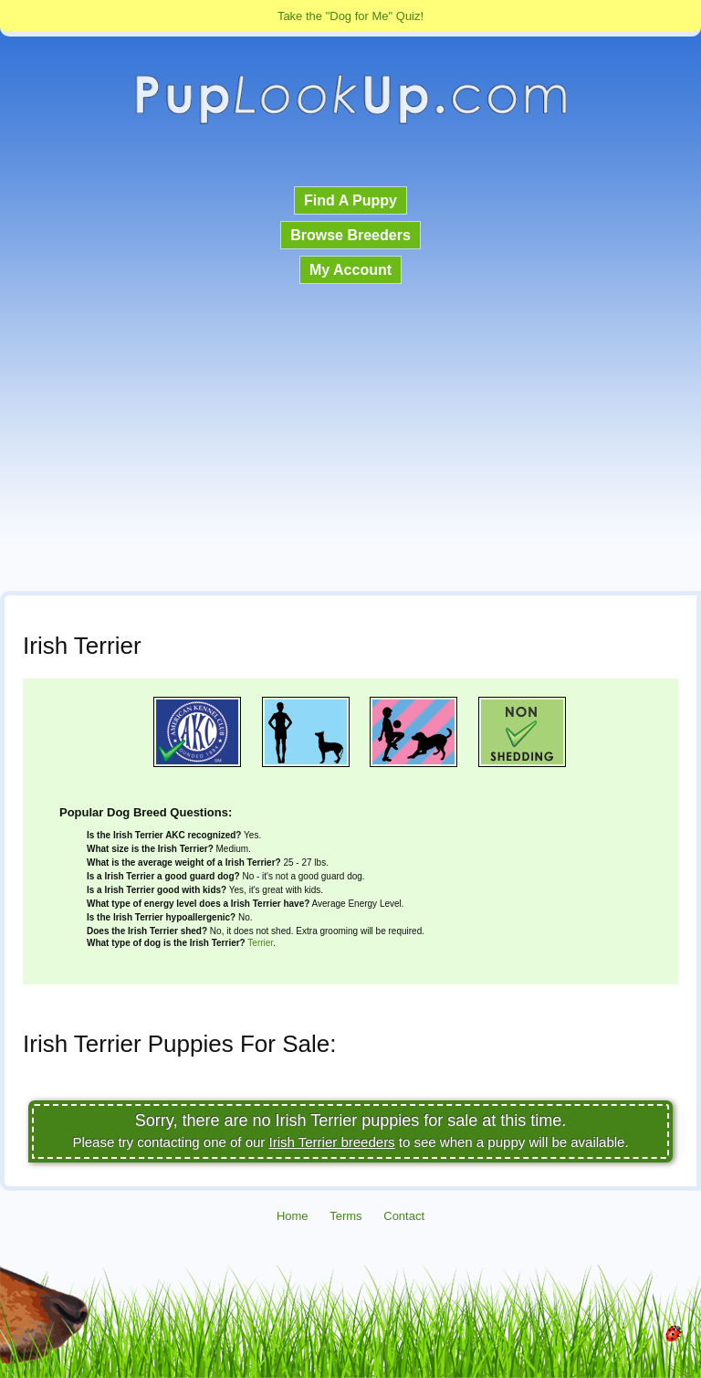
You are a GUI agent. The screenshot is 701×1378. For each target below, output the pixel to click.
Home (293, 1216)
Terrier (260, 943)
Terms (345, 1216)
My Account (350, 270)
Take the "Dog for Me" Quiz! (350, 16)
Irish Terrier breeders (332, 1142)
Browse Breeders (350, 235)
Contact (403, 1216)
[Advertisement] (350, 439)
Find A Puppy (350, 200)
